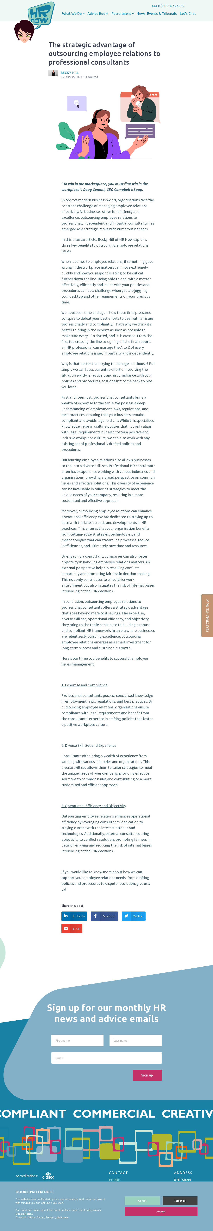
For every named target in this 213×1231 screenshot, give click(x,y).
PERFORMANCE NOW (207, 615)
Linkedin (73, 916)
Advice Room (97, 13)
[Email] (106, 1058)
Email (70, 928)
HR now (34, 23)
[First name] (77, 1040)
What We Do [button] (72, 13)
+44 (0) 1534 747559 (168, 6)
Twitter (132, 916)
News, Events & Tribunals (157, 13)
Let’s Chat (188, 13)
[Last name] (136, 1040)
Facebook (103, 916)
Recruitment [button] (121, 13)
